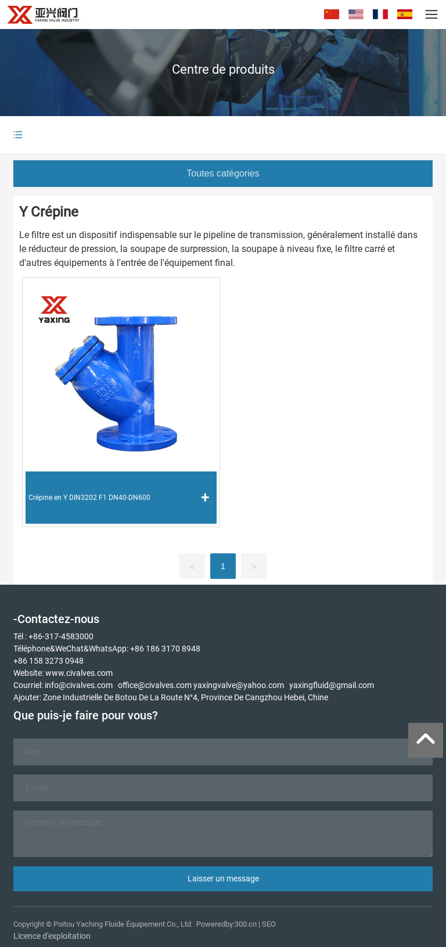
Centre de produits (223, 69)
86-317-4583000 (63, 636)
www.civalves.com (79, 673)
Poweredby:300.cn (226, 924)
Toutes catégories (222, 173)
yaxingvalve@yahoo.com (238, 685)
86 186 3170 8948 (167, 648)
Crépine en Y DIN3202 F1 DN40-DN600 (89, 498)
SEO (269, 924)
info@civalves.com (79, 685)
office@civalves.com (155, 685)
